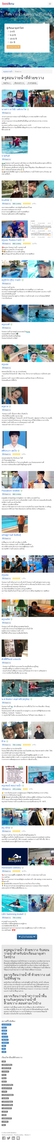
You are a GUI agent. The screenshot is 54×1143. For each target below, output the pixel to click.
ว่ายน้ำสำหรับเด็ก (6, 1108)
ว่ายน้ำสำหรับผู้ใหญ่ (7, 1105)
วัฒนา (3, 1045)
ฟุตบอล (4, 1081)
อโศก (3, 1048)
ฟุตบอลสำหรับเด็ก (6, 1088)
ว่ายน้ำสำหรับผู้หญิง (7, 1101)
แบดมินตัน (5, 1121)
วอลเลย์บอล (5, 1098)
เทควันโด (4, 1111)
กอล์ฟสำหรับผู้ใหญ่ (6, 1064)
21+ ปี (11, 42)
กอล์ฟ (3, 1061)
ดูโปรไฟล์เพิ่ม (27, 937)
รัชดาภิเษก (5, 1039)
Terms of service (7, 1135)
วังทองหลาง (5, 1042)
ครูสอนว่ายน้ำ (8, 71)
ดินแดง (4, 1027)
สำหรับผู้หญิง (32, 83)
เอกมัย (3, 1051)
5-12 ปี (12, 35)
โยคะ (3, 1125)
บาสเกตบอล (5, 1071)
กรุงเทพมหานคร (6, 1024)
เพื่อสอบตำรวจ (19, 83)
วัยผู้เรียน (6, 83)
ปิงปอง (4, 1074)
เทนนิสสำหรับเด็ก (6, 1118)
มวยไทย (4, 1091)
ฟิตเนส (4, 1078)
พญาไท (4, 1033)
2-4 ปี (11, 32)
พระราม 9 (4, 1036)
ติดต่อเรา (28, 1135)
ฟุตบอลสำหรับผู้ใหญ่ (7, 1085)
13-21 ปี (12, 39)
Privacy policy (18, 1135)
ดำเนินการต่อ (13, 47)
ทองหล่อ (4, 1030)
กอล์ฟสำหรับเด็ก (6, 1068)
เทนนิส (4, 1115)
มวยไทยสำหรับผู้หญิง (7, 1095)
